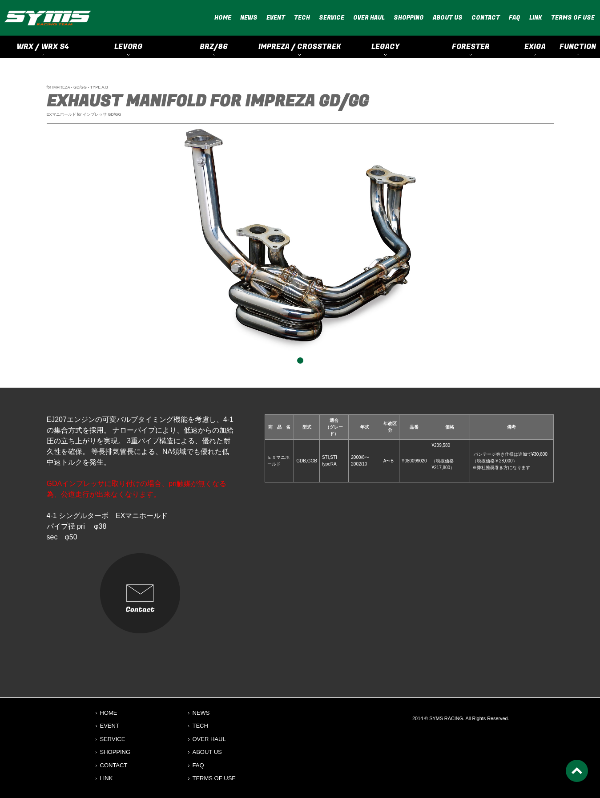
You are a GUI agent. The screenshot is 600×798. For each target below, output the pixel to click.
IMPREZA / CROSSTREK (299, 46)
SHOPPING (409, 17)
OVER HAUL (369, 17)
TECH (302, 17)
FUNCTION (578, 46)
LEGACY (385, 46)
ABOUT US (448, 17)
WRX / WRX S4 (42, 46)
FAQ (514, 17)
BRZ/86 (214, 46)
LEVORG (128, 46)
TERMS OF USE (573, 17)
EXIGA (535, 46)
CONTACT (485, 17)
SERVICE (331, 17)
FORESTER (471, 46)
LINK (535, 17)
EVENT (275, 17)
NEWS (249, 17)
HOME (222, 17)
